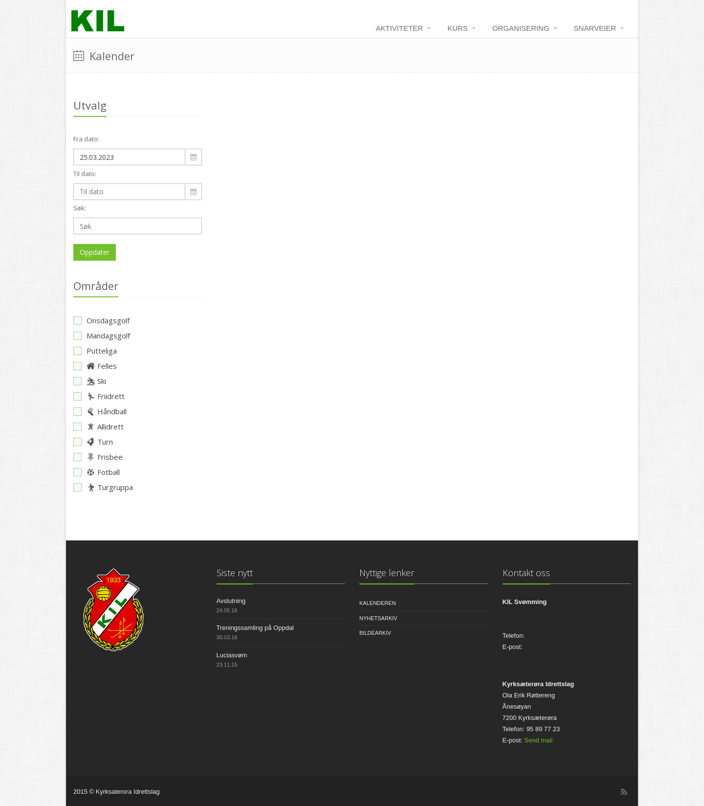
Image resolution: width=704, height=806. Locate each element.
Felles (95, 366)
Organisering (521, 28)
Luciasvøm (232, 655)
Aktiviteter (399, 28)
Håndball (100, 411)
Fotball (96, 472)
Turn (93, 442)
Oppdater (95, 252)
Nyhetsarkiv (378, 618)
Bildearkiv (375, 633)
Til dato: (84, 173)
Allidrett (98, 426)
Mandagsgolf (101, 335)
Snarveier (595, 28)
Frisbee (98, 457)
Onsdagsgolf (101, 320)
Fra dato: (86, 138)
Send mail (538, 740)
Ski (89, 381)
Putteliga (95, 351)
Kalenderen (377, 603)
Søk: (79, 207)
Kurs (457, 28)
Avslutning (231, 600)
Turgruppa (103, 487)
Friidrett (99, 396)
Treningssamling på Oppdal (255, 627)
